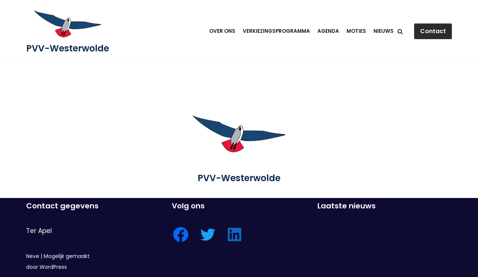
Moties (356, 31)
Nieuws (383, 31)
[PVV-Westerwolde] (67, 31)
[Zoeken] (400, 31)
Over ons (222, 31)
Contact (433, 31)
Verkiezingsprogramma (276, 31)
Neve (32, 256)
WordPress (53, 267)
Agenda (328, 31)
